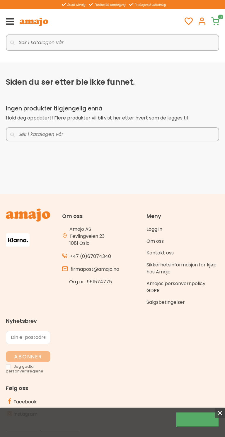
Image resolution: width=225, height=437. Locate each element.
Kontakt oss (160, 252)
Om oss (155, 241)
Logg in (154, 229)
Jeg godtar (198, 420)
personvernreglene (24, 371)
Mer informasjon (22, 429)
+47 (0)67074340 (90, 256)
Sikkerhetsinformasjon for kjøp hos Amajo (181, 268)
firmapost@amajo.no (95, 269)
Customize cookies (59, 429)
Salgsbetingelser (165, 302)
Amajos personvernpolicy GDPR (175, 287)
